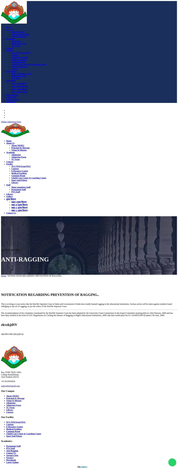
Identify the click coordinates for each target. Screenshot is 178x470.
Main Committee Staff (21, 74)
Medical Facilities (19, 60)
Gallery (9, 196)
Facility (9, 50)
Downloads (11, 113)
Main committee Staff (20, 187)
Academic (10, 39)
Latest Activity (12, 99)
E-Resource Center (19, 57)
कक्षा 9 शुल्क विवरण (19, 84)
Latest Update (12, 462)
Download (10, 102)
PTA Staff (15, 78)
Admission (16, 41)
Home (8, 27)
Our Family (11, 71)
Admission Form (18, 43)
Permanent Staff (18, 76)
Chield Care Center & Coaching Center (28, 64)
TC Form (15, 46)
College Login (12, 117)
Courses (9, 48)
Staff (8, 185)
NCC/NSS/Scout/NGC (21, 53)
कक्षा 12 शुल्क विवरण (19, 92)
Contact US (11, 97)
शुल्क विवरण (11, 81)
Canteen (15, 55)
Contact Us (11, 213)
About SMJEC (17, 32)
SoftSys (82, 467)
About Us (10, 29)
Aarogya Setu (12, 110)
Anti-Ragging (12, 95)
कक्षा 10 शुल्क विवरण (19, 87)
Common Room (18, 62)
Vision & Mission (19, 36)
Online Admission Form (11, 122)
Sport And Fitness (19, 67)
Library (14, 69)
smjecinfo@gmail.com (10, 386)
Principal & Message (20, 34)
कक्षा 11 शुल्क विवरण (19, 89)
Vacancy (10, 458)
